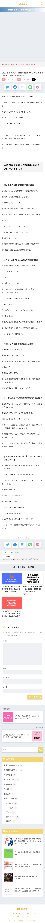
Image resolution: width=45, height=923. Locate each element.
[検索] (40, 749)
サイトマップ (22, 916)
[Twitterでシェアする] (7, 87)
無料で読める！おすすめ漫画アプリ (22, 9)
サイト (5, 687)
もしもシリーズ (11, 779)
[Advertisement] (22, 38)
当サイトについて (16, 913)
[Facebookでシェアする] (15, 87)
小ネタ (17, 559)
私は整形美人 (27, 559)
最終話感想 (10, 784)
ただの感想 (10, 775)
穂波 (36, 559)
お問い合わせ (30, 913)
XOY (5, 559)
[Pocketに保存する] (38, 87)
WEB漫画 (11, 803)
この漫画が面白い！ (13, 770)
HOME (22, 908)
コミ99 (22, 3)
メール (6, 678)
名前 (5, 668)
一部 (11, 559)
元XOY (17, 553)
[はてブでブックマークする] (22, 87)
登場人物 (9, 794)
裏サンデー (12, 816)
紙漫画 (10, 821)
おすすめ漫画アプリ (13, 765)
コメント (7, 641)
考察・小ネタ (11, 798)
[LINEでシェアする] (30, 87)
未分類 (8, 789)
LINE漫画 (11, 808)
